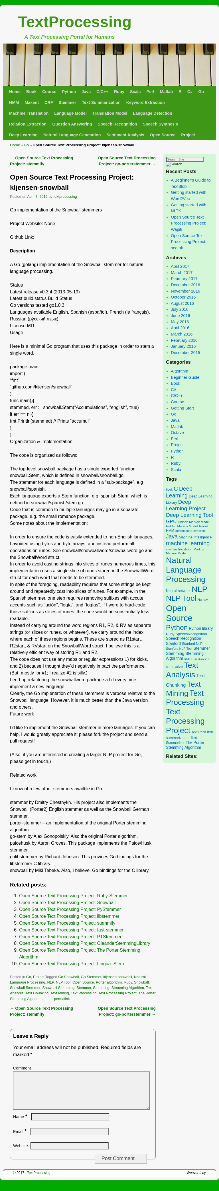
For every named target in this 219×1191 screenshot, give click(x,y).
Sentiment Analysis (125, 135)
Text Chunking (36, 993)
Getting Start (182, 408)
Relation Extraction (27, 124)
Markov (198, 549)
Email (20, 1138)
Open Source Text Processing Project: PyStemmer (70, 909)
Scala (135, 91)
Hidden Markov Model (194, 522)
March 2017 (181, 272)
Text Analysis (182, 670)
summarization (196, 658)
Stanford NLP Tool (179, 648)
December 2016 (185, 285)
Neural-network (178, 591)
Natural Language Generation (72, 135)
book (169, 489)
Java (86, 91)
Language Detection (152, 113)
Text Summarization (101, 102)
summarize (174, 667)
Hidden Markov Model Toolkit (187, 526)
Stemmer (67, 102)
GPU (171, 521)
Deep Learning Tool (189, 515)
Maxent (32, 102)
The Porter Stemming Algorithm (185, 745)
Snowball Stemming (58, 988)
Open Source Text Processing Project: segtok (188, 241)
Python (69, 91)
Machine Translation (28, 113)
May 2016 (180, 322)
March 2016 (181, 334)
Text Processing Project (117, 993)
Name (21, 1123)
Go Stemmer (91, 977)
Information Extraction (190, 530)
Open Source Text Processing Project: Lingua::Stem (71, 963)
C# (189, 91)
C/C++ (102, 91)
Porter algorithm (109, 982)
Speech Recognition (117, 124)
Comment (22, 1068)
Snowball (141, 982)
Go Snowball (68, 977)
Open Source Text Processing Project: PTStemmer (70, 936)
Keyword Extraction (145, 102)
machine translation (179, 549)
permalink (62, 999)
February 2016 (184, 340)
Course (49, 91)
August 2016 (182, 303)
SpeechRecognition (191, 634)
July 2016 (179, 309)
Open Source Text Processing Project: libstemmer (69, 916)
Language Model (70, 113)
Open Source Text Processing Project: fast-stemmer (71, 929)
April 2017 (180, 266)
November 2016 (185, 291)
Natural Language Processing (186, 570)
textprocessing (65, 196)
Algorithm (179, 371)
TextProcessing (74, 21)
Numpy (203, 599)
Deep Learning (23, 135)
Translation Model (109, 113)
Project (188, 135)
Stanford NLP (192, 644)
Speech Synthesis (160, 124)
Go (201, 91)
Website (20, 1152)
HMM (14, 102)
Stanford (173, 643)
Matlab (166, 91)
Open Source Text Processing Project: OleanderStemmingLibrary (84, 943)
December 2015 (185, 352)
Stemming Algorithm (127, 988)
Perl (150, 91)
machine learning (188, 543)
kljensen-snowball (117, 977)
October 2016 (183, 297)
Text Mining (59, 993)
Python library (201, 628)
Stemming (101, 988)
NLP (50, 982)
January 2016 (183, 346)
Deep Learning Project (186, 505)
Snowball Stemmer (25, 988)
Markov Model (176, 553)
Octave (177, 432)
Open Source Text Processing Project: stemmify (67, 923)
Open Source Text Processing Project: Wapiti (188, 223)
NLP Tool (63, 982)
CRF (48, 102)
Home (15, 91)
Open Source (163, 135)
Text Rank (198, 732)
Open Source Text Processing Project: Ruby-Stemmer (73, 895)
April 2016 (180, 328)
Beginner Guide (185, 377)
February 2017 (184, 278)
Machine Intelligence (195, 537)
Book (31, 91)
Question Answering (72, 124)
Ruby (119, 91)
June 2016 (180, 315)
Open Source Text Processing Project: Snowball (67, 902)
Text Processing (83, 993)
